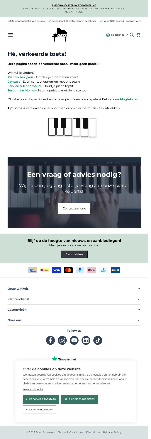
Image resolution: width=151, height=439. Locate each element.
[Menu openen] (10, 35)
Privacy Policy (112, 432)
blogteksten (129, 99)
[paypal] (80, 270)
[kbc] (103, 270)
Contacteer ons (74, 208)
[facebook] (50, 340)
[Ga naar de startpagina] (59, 34)
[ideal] (44, 270)
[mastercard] (68, 270)
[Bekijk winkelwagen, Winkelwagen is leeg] (138, 35)
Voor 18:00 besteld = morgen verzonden (127, 21)
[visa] (56, 270)
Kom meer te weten (33, 389)
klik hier (120, 8)
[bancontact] (32, 270)
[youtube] (74, 340)
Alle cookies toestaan (41, 399)
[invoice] (115, 270)
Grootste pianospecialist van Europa (26, 21)
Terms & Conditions (70, 432)
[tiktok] (97, 340)
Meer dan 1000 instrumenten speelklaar (75, 21)
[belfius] (91, 270)
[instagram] (62, 340)
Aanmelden (74, 254)
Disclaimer (93, 432)
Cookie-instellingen (39, 409)
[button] (74, 289)
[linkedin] (86, 340)
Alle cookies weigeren (80, 399)
